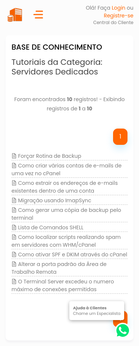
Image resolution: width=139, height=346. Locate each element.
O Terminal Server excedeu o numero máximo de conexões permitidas (62, 285)
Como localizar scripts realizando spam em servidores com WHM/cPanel (66, 241)
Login (118, 7)
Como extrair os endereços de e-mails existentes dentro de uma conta (64, 186)
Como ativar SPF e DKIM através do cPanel (72, 254)
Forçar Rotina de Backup (49, 156)
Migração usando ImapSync (55, 200)
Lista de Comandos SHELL (50, 227)
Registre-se (118, 15)
